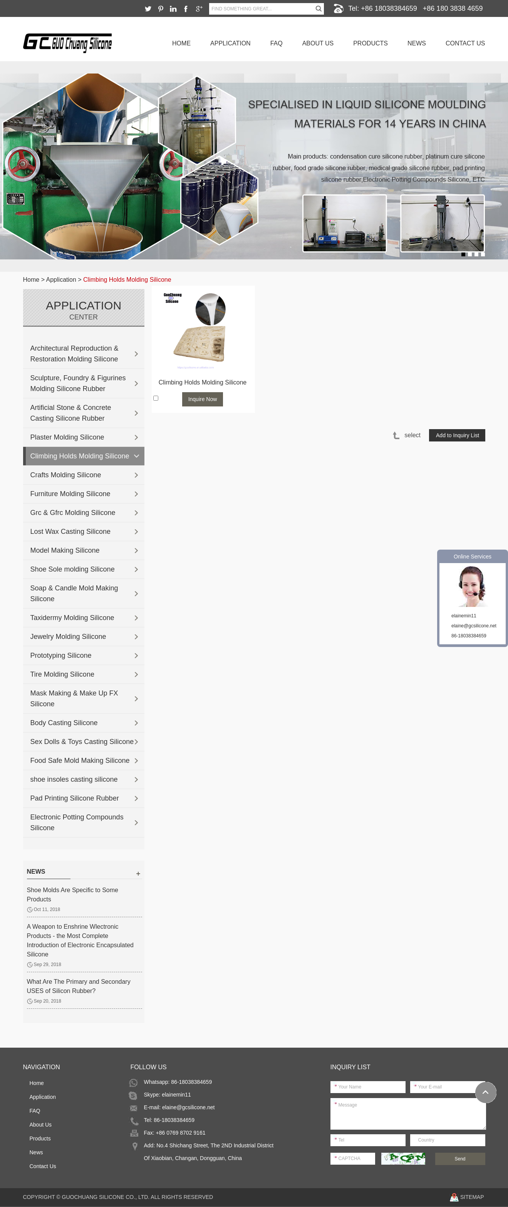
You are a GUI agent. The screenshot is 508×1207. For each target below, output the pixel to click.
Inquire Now (202, 399)
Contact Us (465, 43)
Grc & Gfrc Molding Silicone (73, 513)
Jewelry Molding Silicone (68, 636)
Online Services (472, 556)
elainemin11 (176, 1095)
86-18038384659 (468, 636)
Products (370, 43)
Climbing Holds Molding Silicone (127, 279)
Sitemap (472, 1197)
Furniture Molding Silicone (70, 494)
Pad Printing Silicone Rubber (74, 798)
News (416, 43)
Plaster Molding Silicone (67, 437)
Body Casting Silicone (64, 723)
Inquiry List (350, 1067)
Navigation (41, 1067)
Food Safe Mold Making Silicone (80, 760)
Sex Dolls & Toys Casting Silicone (82, 742)
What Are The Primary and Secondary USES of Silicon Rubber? (79, 986)
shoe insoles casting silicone (74, 779)
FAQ (276, 43)
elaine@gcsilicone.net (188, 1107)
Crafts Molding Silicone (65, 475)
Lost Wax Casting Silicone (70, 531)
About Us (318, 43)
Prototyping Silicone (61, 655)
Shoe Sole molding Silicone (72, 569)
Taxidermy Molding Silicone (72, 618)
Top (485, 1092)
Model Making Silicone (65, 550)
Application (230, 43)
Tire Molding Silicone (62, 674)
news (36, 871)
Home (181, 43)
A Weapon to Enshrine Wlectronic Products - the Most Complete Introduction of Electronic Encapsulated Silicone (80, 940)
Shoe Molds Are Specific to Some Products (72, 895)
